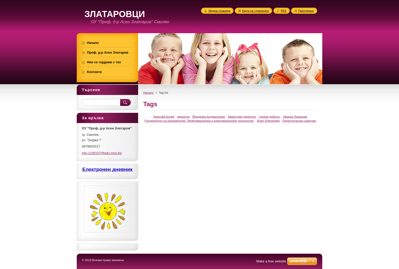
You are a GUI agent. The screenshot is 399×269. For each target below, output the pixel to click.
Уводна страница (219, 10)
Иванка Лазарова (295, 116)
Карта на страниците (255, 10)
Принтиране (306, 10)
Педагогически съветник (299, 120)
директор (183, 116)
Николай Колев (163, 116)
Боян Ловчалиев (268, 120)
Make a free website (271, 261)
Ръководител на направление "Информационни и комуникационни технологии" (199, 120)
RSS (283, 10)
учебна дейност (269, 116)
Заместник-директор (242, 116)
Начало (148, 92)
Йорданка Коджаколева (208, 116)
